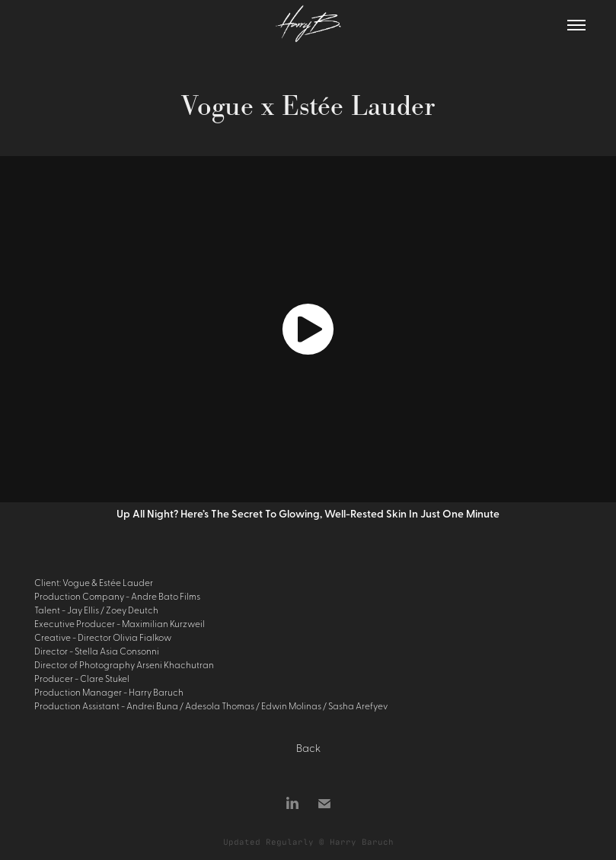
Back (308, 747)
